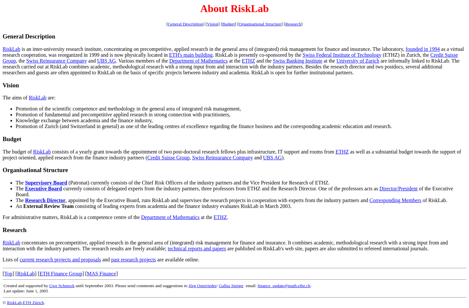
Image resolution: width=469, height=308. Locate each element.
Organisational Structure (260, 24)
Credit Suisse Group (168, 157)
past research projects (133, 259)
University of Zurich (357, 61)
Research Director (45, 200)
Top (8, 273)
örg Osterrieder (203, 285)
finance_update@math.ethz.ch (284, 285)
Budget (228, 24)
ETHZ (248, 61)
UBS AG (106, 61)
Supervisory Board (46, 182)
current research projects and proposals (60, 259)
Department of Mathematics (198, 61)
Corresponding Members (395, 200)
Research (293, 24)
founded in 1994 (422, 49)
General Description (185, 24)
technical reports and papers (197, 248)
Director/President (398, 188)
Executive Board (43, 188)
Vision (212, 24)
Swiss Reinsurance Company (56, 61)
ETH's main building (191, 55)
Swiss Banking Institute (297, 61)
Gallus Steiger (231, 285)
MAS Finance (101, 273)
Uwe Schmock (62, 285)
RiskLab (11, 49)
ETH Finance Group (61, 273)
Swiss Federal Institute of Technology (342, 55)
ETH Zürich (33, 302)
